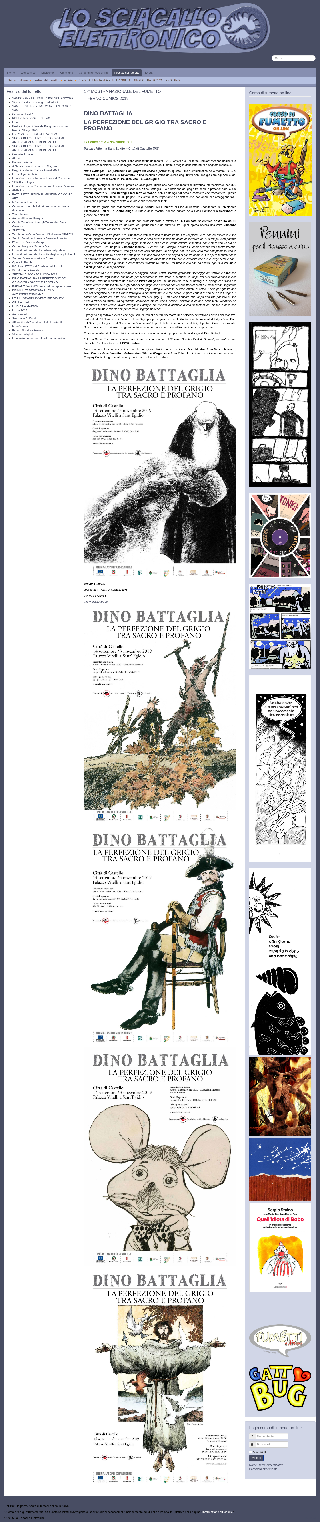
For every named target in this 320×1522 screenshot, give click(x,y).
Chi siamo (66, 72)
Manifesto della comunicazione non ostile (38, 338)
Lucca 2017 (19, 310)
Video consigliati (22, 334)
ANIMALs (18, 190)
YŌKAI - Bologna (23, 182)
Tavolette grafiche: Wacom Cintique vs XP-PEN (42, 234)
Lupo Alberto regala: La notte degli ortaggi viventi (43, 254)
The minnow (20, 214)
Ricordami (259, 1451)
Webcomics (28, 72)
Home (11, 72)
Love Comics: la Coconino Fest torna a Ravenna (43, 186)
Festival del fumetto (126, 72)
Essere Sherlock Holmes (28, 330)
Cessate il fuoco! (23, 154)
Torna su (310, 1518)
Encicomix (47, 72)
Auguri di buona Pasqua (27, 218)
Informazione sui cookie (217, 1512)
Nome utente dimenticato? (266, 1465)
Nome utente (254, 1434)
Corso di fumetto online (94, 72)
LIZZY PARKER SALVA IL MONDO (34, 134)
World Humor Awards (25, 270)
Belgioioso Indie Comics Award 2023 (35, 170)
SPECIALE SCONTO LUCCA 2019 (34, 274)
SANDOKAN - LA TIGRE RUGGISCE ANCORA (42, 98)
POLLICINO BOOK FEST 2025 (32, 118)
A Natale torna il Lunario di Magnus (34, 166)
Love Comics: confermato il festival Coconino (41, 178)
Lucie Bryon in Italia (24, 174)
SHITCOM (19, 230)
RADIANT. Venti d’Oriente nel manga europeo (41, 286)
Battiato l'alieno (22, 162)
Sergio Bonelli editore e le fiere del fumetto (39, 238)
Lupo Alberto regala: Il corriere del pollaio (38, 250)
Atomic (16, 158)
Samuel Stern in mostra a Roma (32, 258)
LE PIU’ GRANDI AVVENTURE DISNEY (38, 298)
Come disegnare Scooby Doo (31, 246)
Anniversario (20, 314)
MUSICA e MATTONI (25, 306)
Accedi (256, 1458)
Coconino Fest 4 (22, 114)
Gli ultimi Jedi (20, 302)
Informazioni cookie (24, 202)
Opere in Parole (22, 262)
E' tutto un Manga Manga (28, 242)
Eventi (149, 72)
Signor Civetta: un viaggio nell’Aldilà (35, 102)
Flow (15, 122)
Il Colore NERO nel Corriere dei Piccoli (37, 266)
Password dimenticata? (264, 1469)
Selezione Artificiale (24, 318)
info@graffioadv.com (97, 601)
